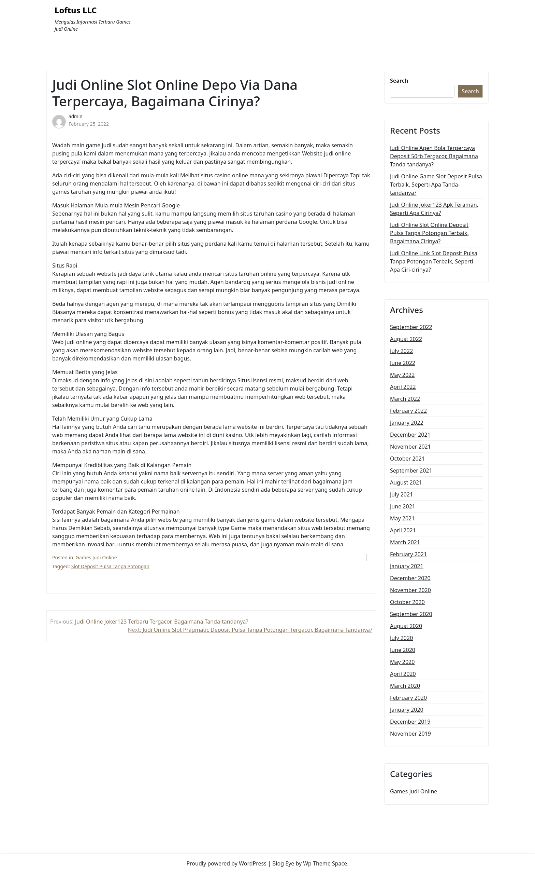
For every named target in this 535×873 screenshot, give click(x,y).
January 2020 (406, 709)
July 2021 (401, 494)
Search (399, 80)
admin (76, 116)
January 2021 (406, 566)
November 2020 (410, 590)
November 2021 (410, 446)
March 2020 (405, 686)
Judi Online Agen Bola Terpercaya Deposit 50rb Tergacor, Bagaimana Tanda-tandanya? (434, 156)
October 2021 (407, 458)
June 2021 (402, 506)
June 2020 (402, 650)
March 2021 (405, 542)
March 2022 (405, 399)
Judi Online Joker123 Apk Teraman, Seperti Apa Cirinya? (434, 209)
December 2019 (410, 721)
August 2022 (406, 339)
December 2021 (410, 434)
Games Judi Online (96, 557)
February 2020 (408, 697)
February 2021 (408, 554)
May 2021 (402, 518)
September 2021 (411, 470)
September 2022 (411, 327)
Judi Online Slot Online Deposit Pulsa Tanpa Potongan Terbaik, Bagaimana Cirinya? (429, 233)
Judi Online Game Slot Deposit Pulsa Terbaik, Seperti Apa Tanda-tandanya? (436, 184)
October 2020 (407, 602)
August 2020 (406, 626)
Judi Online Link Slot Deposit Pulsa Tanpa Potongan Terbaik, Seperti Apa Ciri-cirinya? (433, 261)
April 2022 (403, 387)
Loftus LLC (76, 10)
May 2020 (402, 662)
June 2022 (402, 363)
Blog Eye (283, 863)
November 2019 (410, 733)
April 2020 (403, 674)
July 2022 (401, 351)
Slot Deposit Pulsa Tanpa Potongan (110, 566)
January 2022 (406, 422)
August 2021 (406, 482)
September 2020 (411, 614)
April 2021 (403, 530)
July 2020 (401, 638)
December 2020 (410, 578)
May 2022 (402, 375)
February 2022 (408, 410)
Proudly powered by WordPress (226, 863)
